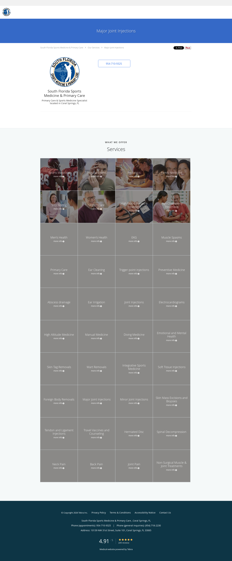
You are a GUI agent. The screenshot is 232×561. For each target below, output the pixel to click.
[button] (114, 63)
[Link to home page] (5, 12)
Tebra (130, 549)
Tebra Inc (82, 512)
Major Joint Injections (114, 47)
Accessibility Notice (145, 512)
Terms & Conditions (120, 512)
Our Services (94, 47)
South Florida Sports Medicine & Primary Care (62, 47)
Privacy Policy (99, 512)
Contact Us (165, 512)
